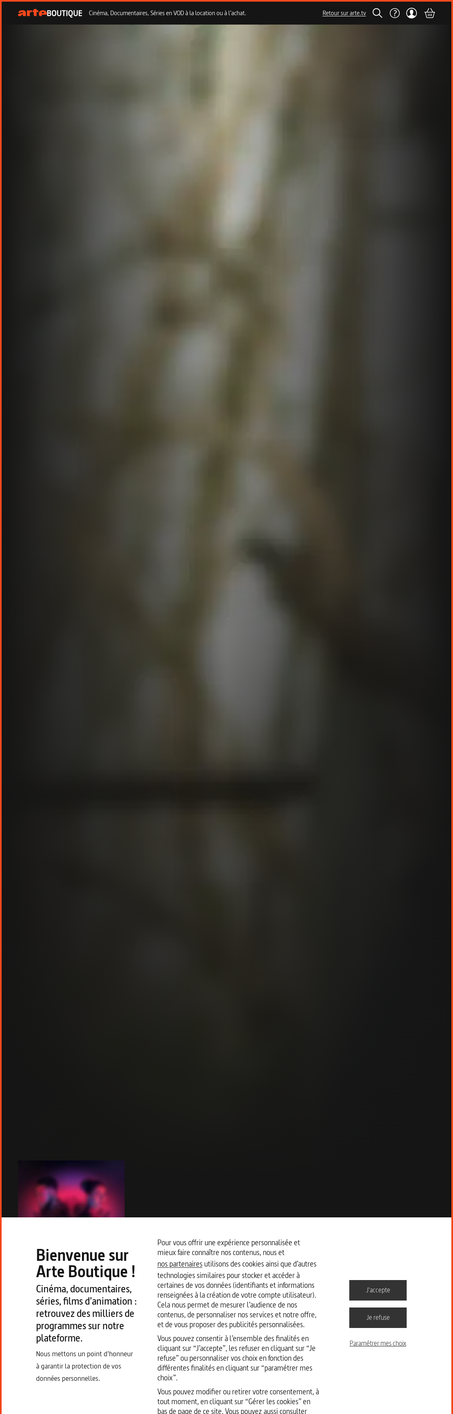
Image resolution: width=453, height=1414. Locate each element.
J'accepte (378, 1289)
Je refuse (378, 1317)
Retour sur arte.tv (344, 13)
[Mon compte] (411, 13)
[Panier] (429, 13)
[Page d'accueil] (50, 13)
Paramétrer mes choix (378, 1343)
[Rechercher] (377, 13)
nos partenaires (180, 1264)
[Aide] (394, 13)
